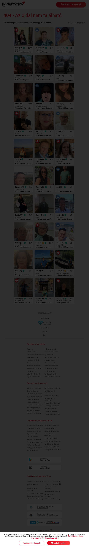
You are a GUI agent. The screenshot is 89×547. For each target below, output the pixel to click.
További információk (75, 536)
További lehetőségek (31, 543)
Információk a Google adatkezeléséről (45, 538)
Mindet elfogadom (58, 543)
